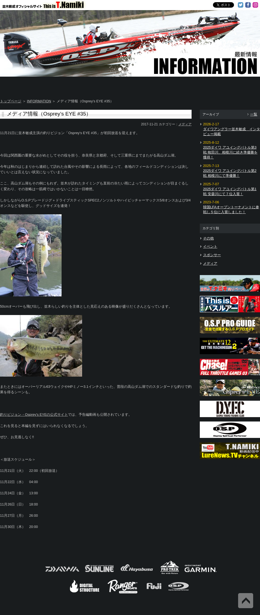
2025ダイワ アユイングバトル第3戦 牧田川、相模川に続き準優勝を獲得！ (230, 152)
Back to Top (245, 600)
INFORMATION (39, 101)
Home (21, 85)
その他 (208, 238)
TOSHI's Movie (195, 85)
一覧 (253, 114)
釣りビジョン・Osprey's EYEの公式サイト (34, 414)
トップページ (10, 101)
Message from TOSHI (152, 85)
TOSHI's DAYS (108, 85)
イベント (210, 246)
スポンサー (212, 255)
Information (238, 85)
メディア (185, 124)
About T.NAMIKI (65, 85)
